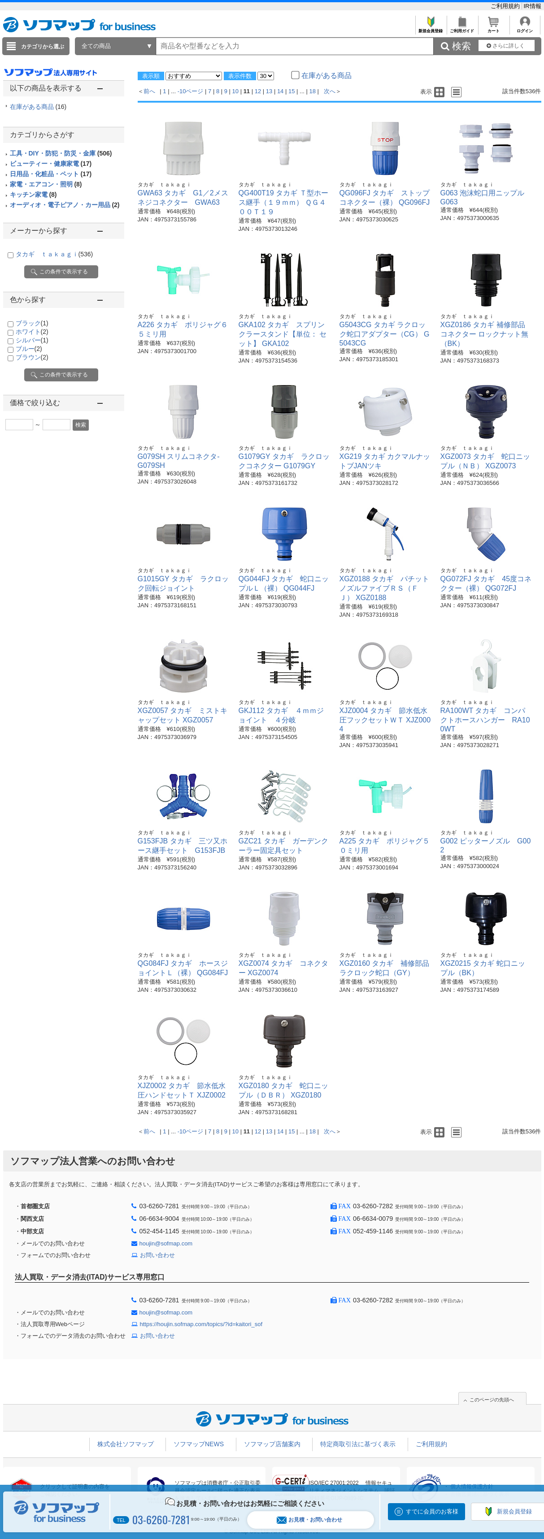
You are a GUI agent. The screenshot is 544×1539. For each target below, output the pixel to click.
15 (291, 91)
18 (312, 91)
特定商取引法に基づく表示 (358, 1444)
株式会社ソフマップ (125, 1444)
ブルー (29, 348)
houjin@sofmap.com (166, 1243)
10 (235, 91)
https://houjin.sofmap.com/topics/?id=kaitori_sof (201, 1324)
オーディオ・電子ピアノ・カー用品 (65, 204)
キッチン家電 (33, 194)
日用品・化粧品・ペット (51, 173)
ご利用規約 (506, 6)
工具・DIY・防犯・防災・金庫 (61, 153)
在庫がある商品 (38, 106)
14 (280, 91)
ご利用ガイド (462, 28)
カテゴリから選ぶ (42, 46)
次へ (329, 91)
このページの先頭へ (492, 1399)
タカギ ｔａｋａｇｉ (54, 254)
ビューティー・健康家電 (51, 163)
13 (269, 91)
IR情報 (532, 6)
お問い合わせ (157, 1255)
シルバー (32, 340)
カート (493, 28)
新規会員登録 (430, 28)
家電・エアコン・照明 (46, 184)
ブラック (32, 323)
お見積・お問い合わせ (309, 1520)
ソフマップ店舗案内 (272, 1444)
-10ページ (191, 91)
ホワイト (32, 331)
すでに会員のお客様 (432, 1511)
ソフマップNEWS (199, 1444)
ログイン (525, 28)
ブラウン (32, 357)
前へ (149, 91)
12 (258, 91)
